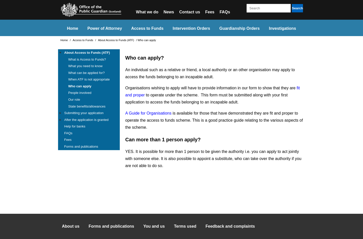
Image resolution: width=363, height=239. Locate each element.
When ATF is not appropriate (89, 79)
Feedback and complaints (230, 226)
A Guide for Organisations (148, 113)
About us (70, 226)
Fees (209, 12)
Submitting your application (84, 113)
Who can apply (80, 86)
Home (72, 28)
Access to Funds (147, 28)
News (168, 12)
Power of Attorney (104, 28)
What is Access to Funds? (87, 59)
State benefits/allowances (86, 106)
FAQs (224, 12)
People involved (80, 93)
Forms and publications (81, 146)
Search (297, 8)
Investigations (282, 28)
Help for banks (75, 126)
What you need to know (85, 66)
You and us (154, 226)
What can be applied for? (86, 73)
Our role (74, 99)
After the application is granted (86, 120)
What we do (147, 12)
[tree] (89, 99)
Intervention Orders (191, 28)
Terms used (185, 226)
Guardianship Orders (239, 28)
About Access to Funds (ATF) (116, 40)
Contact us (189, 12)
